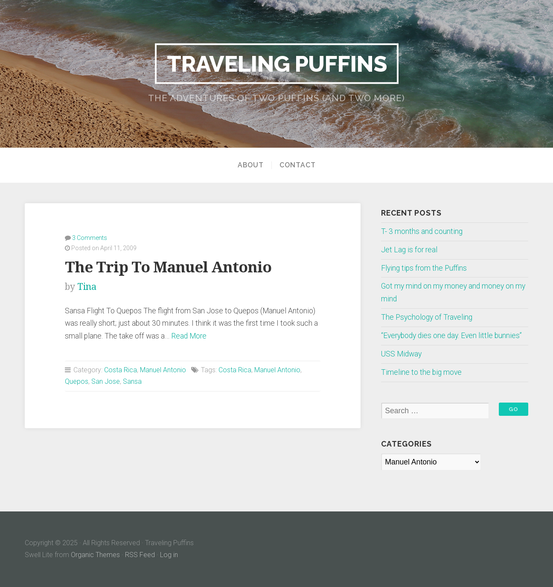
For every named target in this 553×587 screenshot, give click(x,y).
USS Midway (401, 354)
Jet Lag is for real (409, 249)
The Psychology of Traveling (426, 317)
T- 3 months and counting (422, 231)
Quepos (76, 381)
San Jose (105, 381)
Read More (189, 336)
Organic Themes (95, 555)
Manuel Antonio (163, 370)
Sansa (132, 381)
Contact (297, 165)
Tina (86, 286)
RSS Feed (140, 555)
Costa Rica (120, 370)
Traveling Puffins (277, 63)
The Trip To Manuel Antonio (168, 267)
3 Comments (89, 237)
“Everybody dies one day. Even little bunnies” (451, 335)
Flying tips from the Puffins (424, 268)
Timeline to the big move (421, 372)
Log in (169, 555)
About (251, 165)
